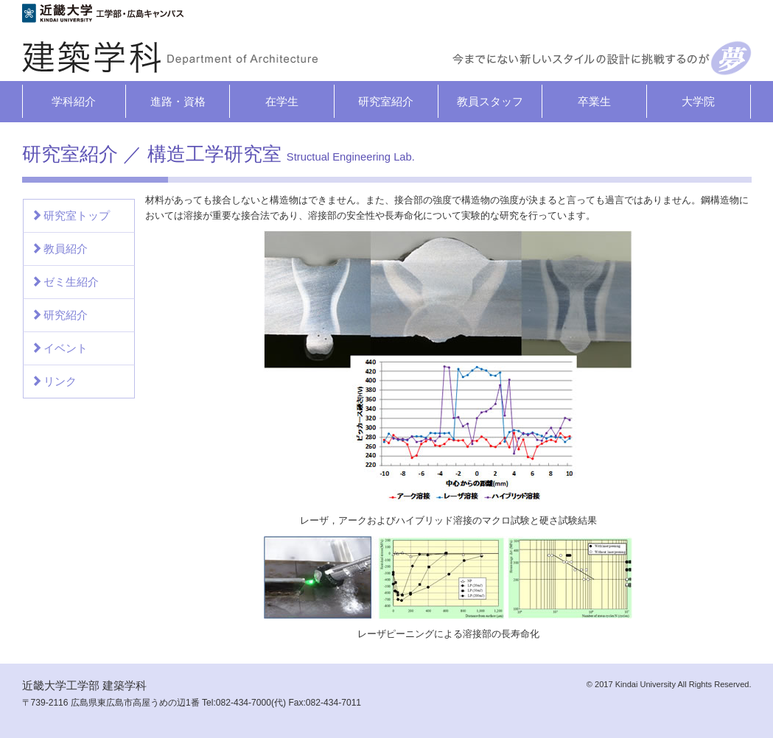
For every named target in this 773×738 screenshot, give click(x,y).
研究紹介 (59, 315)
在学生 (281, 101)
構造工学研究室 (281, 154)
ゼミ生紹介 (65, 281)
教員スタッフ (490, 101)
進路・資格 (178, 101)
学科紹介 (74, 101)
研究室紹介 (385, 101)
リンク (54, 381)
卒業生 (594, 101)
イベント (59, 348)
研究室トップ (70, 215)
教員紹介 (59, 248)
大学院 (698, 101)
